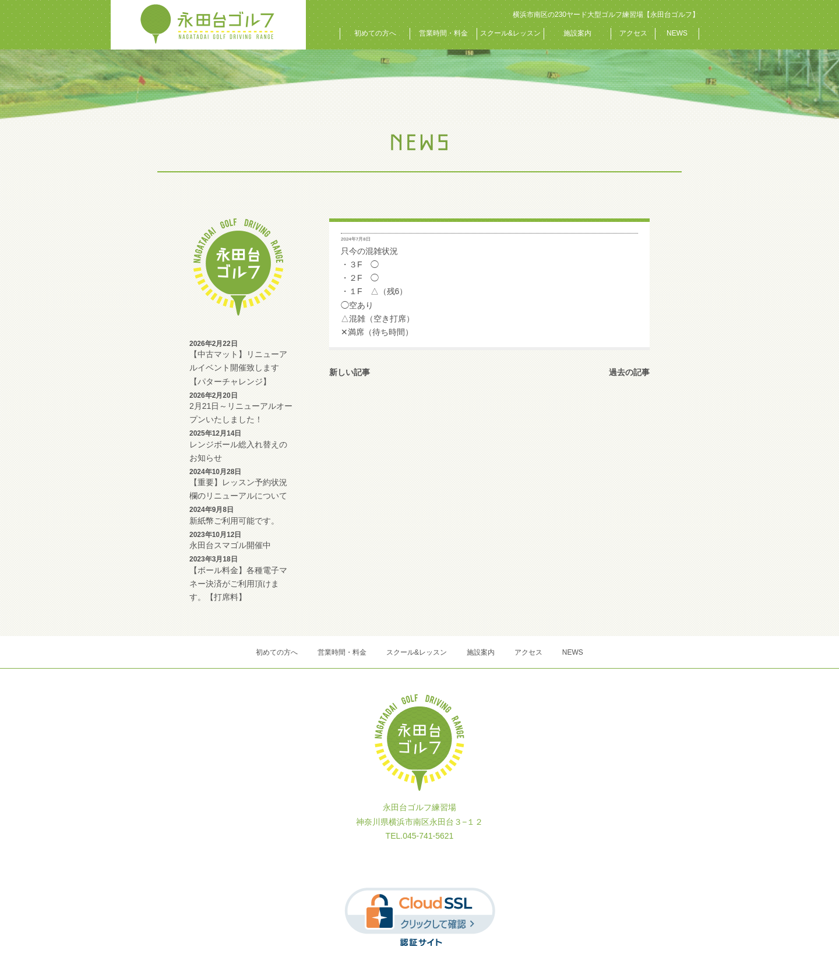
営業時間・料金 (443, 33)
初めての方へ (375, 33)
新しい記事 (349, 372)
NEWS (677, 33)
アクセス (633, 33)
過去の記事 (629, 372)
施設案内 (577, 33)
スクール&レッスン (510, 33)
